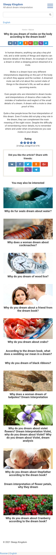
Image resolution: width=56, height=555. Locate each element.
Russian (4, 553)
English (6, 22)
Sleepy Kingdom (13, 4)
